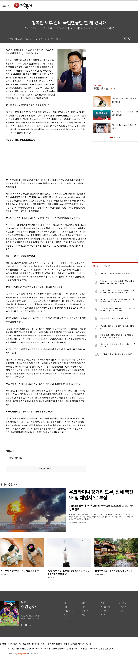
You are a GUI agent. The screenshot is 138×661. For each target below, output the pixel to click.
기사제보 (122, 603)
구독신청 (122, 607)
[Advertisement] (40, 159)
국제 (84, 607)
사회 (65, 607)
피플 (84, 615)
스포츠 (66, 615)
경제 (84, 603)
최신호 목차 (105, 607)
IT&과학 (85, 611)
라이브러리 (105, 611)
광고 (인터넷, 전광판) (22, 644)
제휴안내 (35, 644)
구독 (113, 89)
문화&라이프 (68, 611)
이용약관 (49, 644)
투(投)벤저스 (100, 88)
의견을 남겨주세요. (15, 458)
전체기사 (66, 619)
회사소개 (11, 644)
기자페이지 (105, 615)
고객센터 (42, 644)
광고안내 (122, 611)
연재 (102, 603)
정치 (65, 603)
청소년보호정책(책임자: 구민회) (79, 644)
